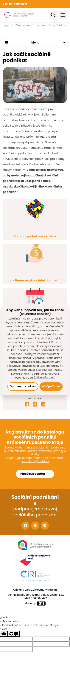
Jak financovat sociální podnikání (35, 280)
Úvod (6, 25)
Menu (35, 42)
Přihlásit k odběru (32, 473)
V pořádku (51, 386)
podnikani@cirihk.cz (35, 461)
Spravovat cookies (23, 386)
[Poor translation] (14, 634)
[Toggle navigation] (63, 15)
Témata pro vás (25, 25)
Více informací (45, 377)
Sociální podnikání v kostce (35, 236)
